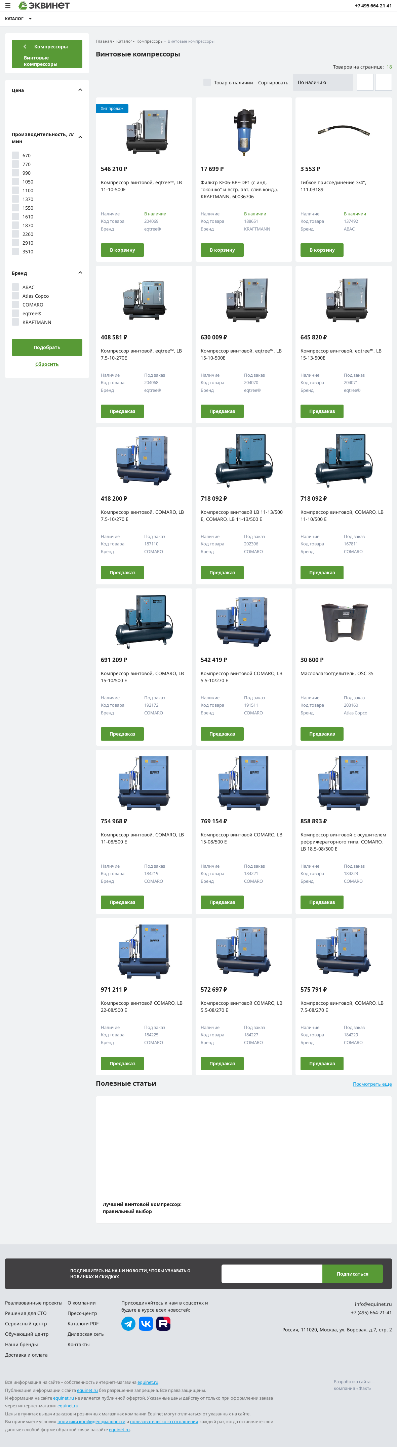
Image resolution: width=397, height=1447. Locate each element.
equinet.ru (147, 1382)
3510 (22, 251)
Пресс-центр (82, 1313)
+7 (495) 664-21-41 (371, 1312)
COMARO (27, 304)
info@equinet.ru (373, 1304)
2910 (22, 242)
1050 (22, 181)
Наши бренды (21, 1344)
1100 (22, 190)
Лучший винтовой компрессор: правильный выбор (142, 1207)
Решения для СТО (26, 1313)
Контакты (79, 1344)
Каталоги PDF (83, 1323)
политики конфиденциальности (91, 1421)
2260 (22, 234)
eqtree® (26, 313)
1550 (22, 207)
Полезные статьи (126, 1083)
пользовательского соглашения (164, 1421)
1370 (22, 199)
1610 (22, 216)
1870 (22, 225)
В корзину (122, 250)
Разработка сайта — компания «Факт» (355, 1384)
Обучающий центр (27, 1334)
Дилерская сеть (86, 1334)
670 (21, 155)
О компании (82, 1302)
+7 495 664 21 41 (373, 5)
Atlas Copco (30, 295)
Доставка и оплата (26, 1355)
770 (21, 164)
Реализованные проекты (34, 1302)
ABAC (23, 287)
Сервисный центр (26, 1323)
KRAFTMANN (31, 322)
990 (21, 172)
